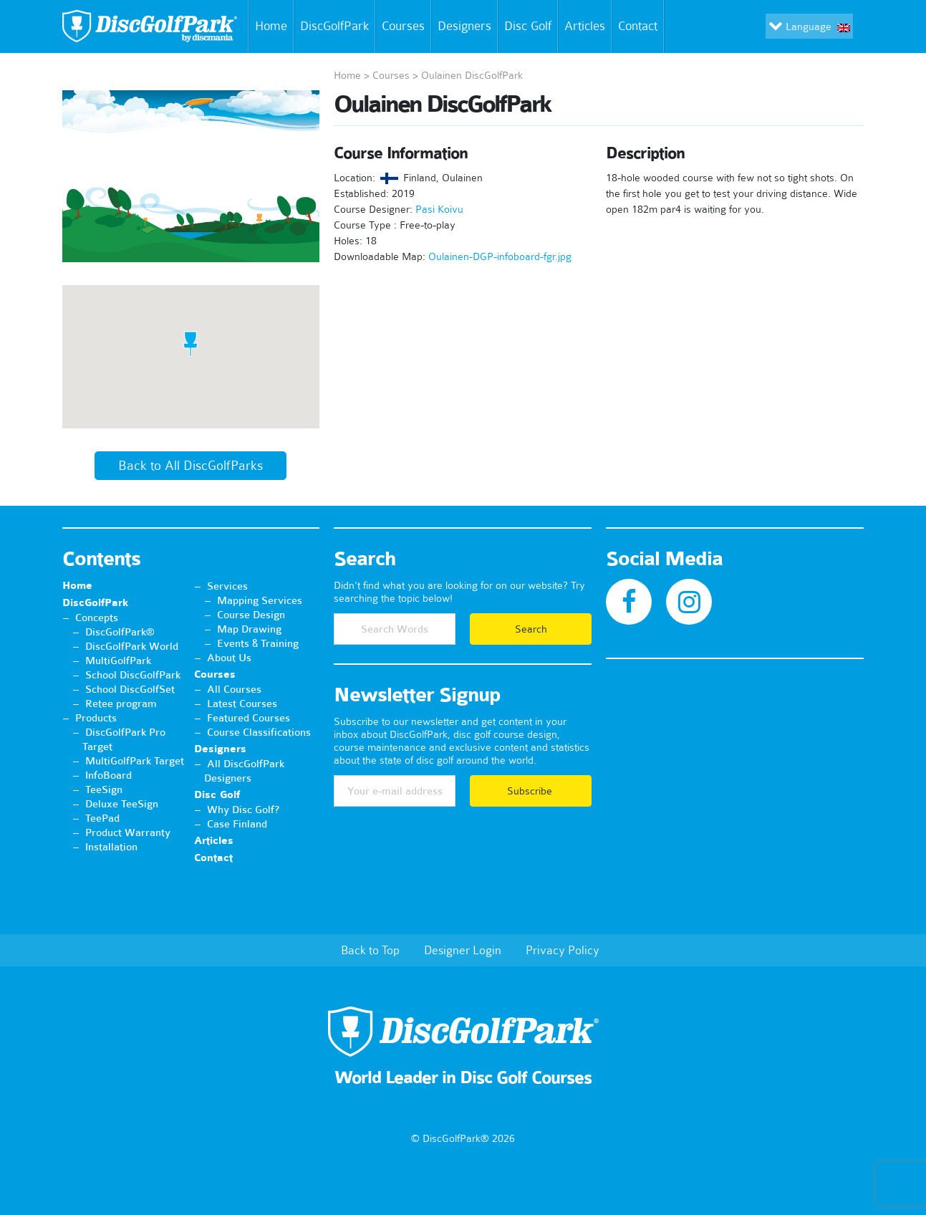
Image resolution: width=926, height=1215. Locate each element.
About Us (229, 657)
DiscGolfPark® (120, 631)
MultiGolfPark (118, 660)
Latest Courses (242, 703)
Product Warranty (127, 832)
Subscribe (531, 790)
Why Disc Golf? (243, 809)
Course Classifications (259, 732)
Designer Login (462, 950)
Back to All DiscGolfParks (190, 466)
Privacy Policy (562, 950)
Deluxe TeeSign (121, 803)
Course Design (251, 614)
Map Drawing (249, 629)
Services (227, 586)
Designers (464, 26)
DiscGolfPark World (131, 646)
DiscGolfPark (334, 26)
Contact (640, 26)
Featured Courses (248, 717)
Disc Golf (527, 26)
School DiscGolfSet (130, 689)
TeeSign (103, 789)
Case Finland (237, 823)
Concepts (96, 617)
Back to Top (370, 950)
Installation (111, 846)
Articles (584, 26)
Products (96, 717)
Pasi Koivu (439, 209)
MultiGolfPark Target (134, 760)
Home (268, 26)
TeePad (102, 818)
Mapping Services (259, 600)
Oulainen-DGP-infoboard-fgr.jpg (499, 256)
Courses (403, 26)
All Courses (234, 689)
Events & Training (258, 643)
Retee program (121, 703)
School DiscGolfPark (132, 674)
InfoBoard (108, 775)
